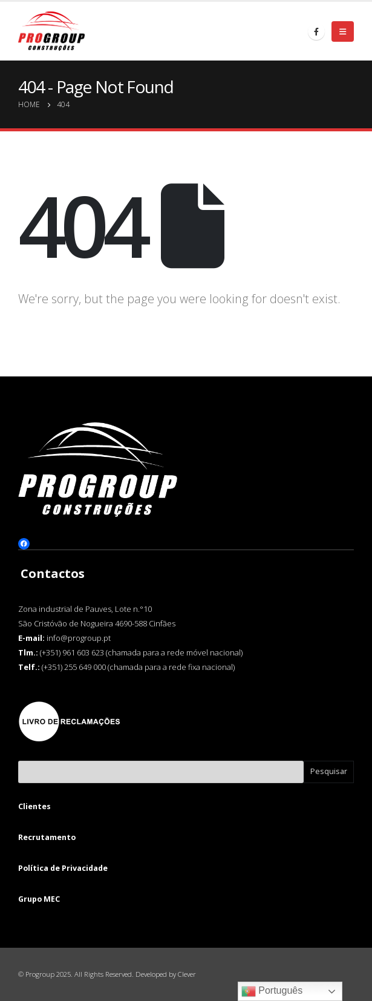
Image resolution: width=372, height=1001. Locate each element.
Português (271, 991)
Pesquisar (328, 771)
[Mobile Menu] (342, 31)
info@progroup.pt (79, 637)
